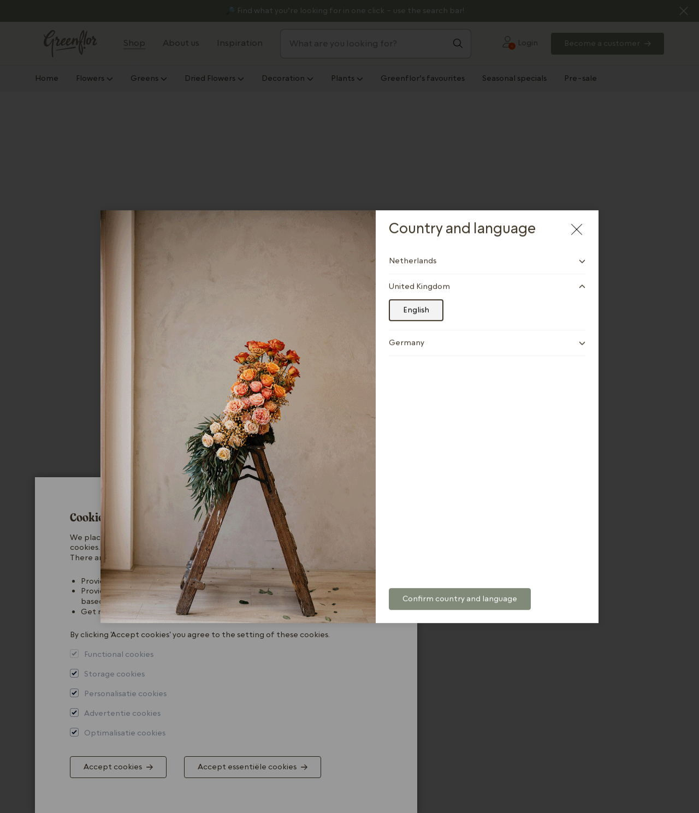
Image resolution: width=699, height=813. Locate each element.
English (416, 300)
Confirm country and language (459, 589)
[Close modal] (576, 219)
